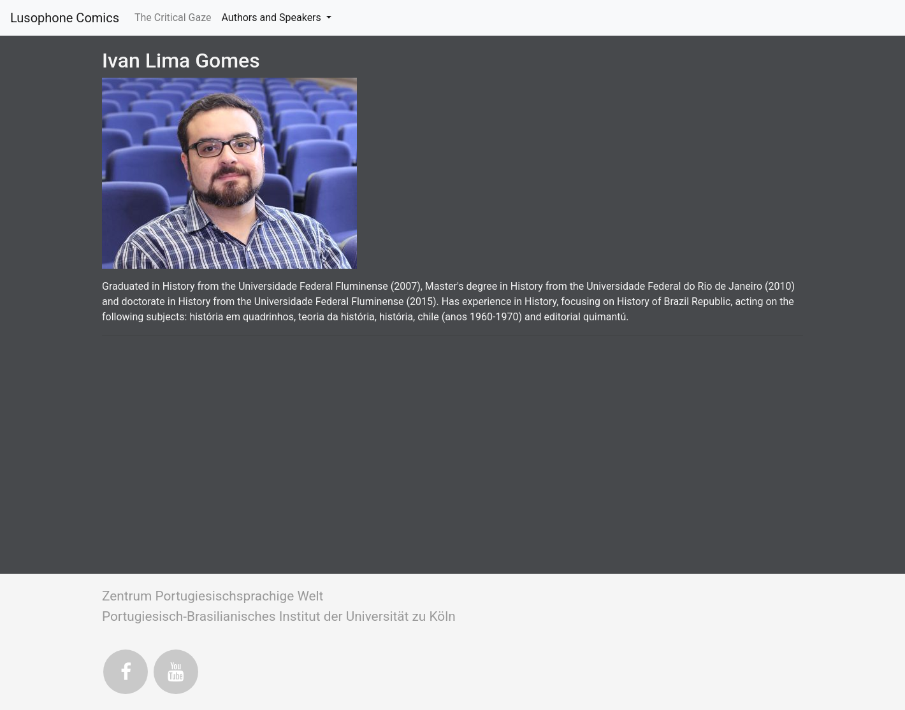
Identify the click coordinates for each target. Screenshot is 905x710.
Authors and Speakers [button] (272, 17)
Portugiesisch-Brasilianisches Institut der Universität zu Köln (279, 616)
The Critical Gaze (175, 17)
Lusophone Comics (64, 17)
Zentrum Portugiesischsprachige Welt (212, 596)
